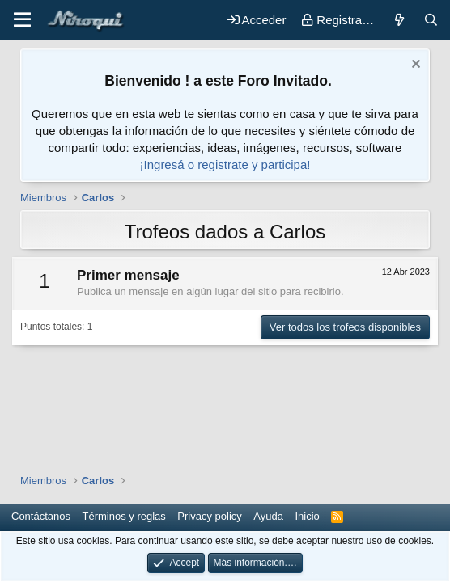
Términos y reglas (124, 516)
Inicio (307, 516)
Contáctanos (40, 516)
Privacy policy (209, 516)
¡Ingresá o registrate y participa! (225, 164)
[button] (22, 20)
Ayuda (268, 516)
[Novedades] (398, 20)
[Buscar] (431, 20)
